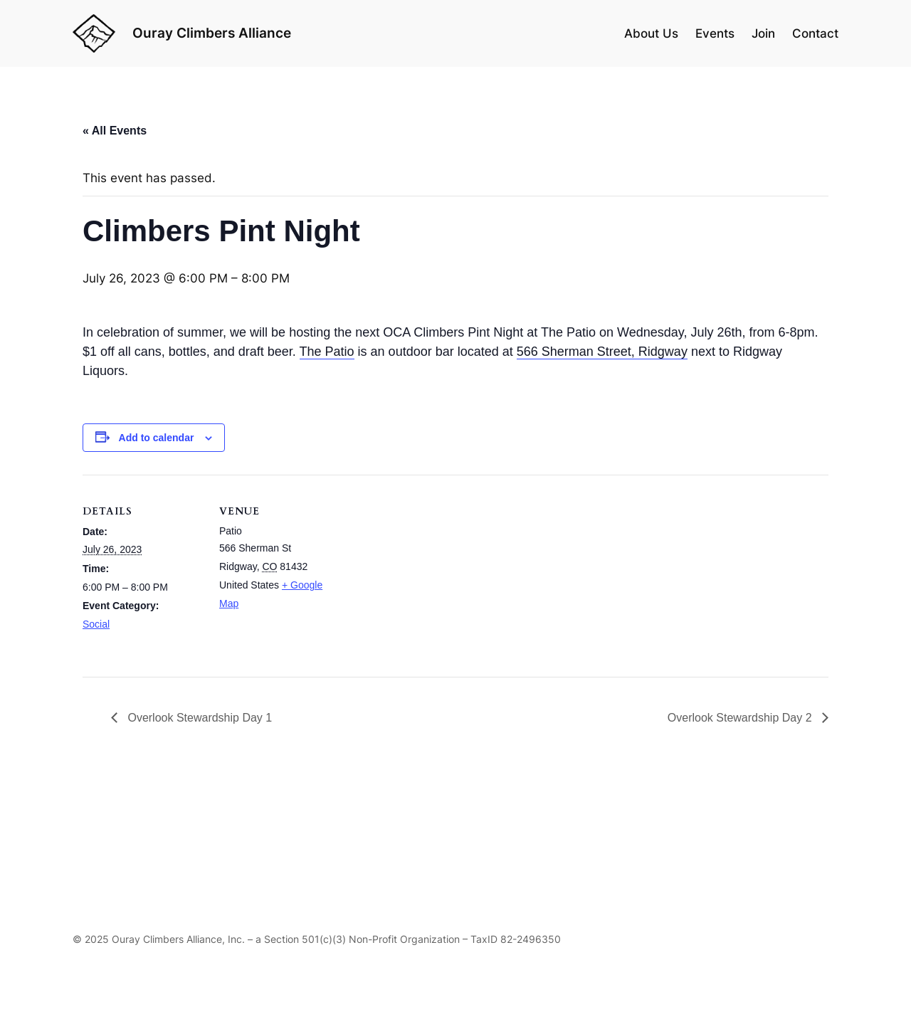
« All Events (115, 131)
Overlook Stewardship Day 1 (198, 718)
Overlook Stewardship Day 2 (741, 718)
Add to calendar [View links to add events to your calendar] (156, 437)
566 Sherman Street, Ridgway (602, 351)
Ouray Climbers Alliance (211, 32)
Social (96, 624)
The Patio (327, 351)
